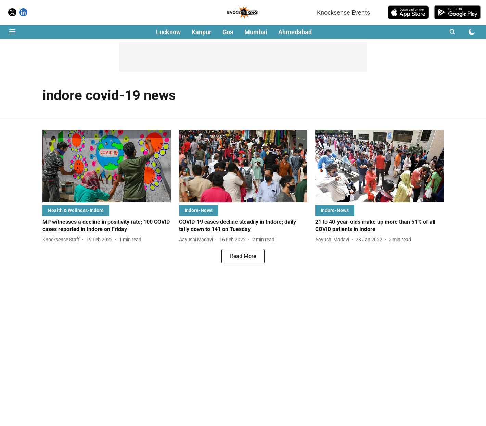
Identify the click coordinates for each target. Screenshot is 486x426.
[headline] (106, 226)
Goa (227, 32)
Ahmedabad (295, 32)
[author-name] (62, 239)
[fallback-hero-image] (106, 166)
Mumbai (255, 32)
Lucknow (168, 32)
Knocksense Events (343, 12)
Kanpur (202, 32)
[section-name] (75, 210)
